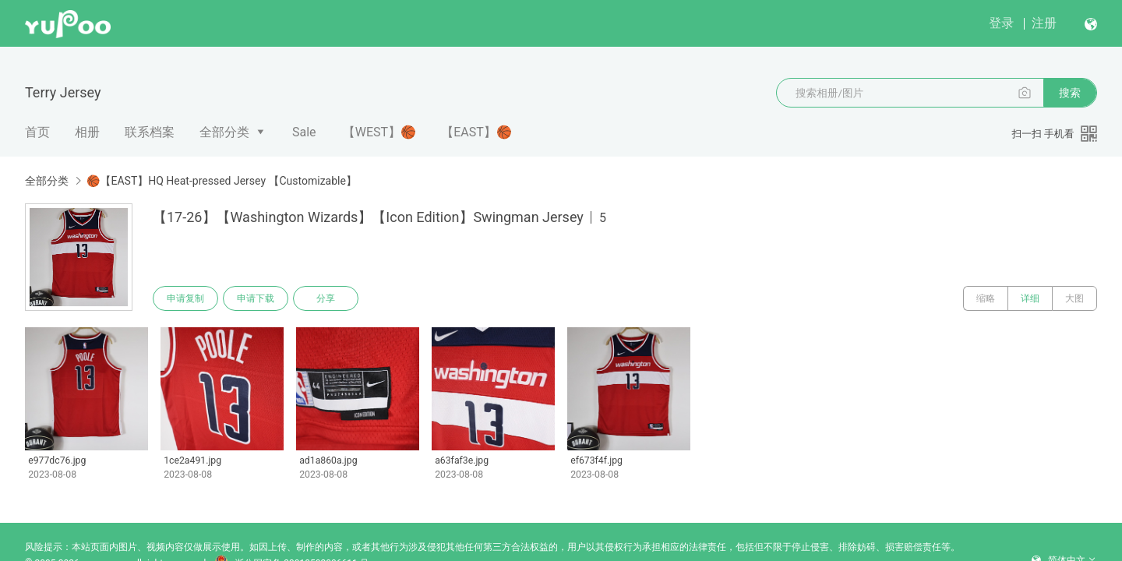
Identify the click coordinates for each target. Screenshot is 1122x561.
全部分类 (224, 132)
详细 (1030, 298)
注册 (1044, 23)
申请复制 (185, 298)
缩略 (985, 298)
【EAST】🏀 (476, 132)
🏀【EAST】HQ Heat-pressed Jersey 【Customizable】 (221, 181)
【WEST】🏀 (379, 132)
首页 (37, 132)
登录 (1001, 23)
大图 (1074, 298)
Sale (304, 132)
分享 (325, 298)
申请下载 (255, 298)
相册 (87, 132)
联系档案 (150, 132)
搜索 (1070, 92)
